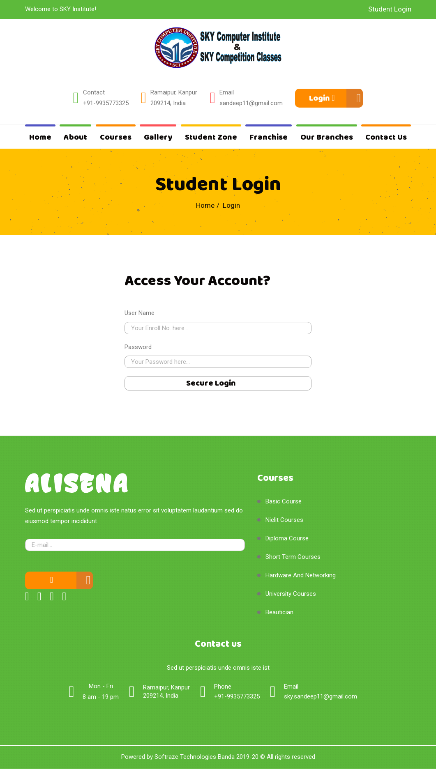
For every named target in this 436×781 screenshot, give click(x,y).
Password (138, 347)
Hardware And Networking (300, 575)
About (75, 137)
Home (40, 137)
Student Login (389, 9)
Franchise (268, 137)
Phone (222, 686)
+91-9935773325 (106, 103)
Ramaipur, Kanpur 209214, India (173, 98)
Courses (115, 137)
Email (226, 92)
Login (321, 98)
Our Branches (326, 137)
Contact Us (386, 137)
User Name (140, 313)
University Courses (290, 593)
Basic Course (283, 501)
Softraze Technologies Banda (195, 756)
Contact (94, 92)
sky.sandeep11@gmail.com (320, 696)
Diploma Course (287, 538)
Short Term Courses (293, 556)
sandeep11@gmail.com (251, 103)
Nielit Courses (284, 520)
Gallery (158, 137)
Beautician (279, 612)
